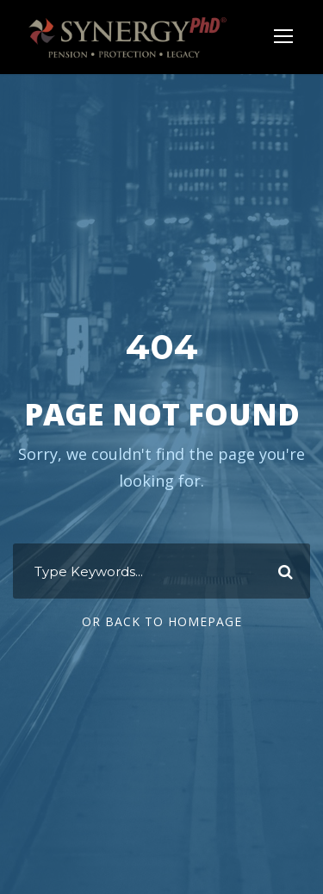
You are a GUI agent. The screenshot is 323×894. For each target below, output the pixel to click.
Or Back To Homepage (162, 621)
